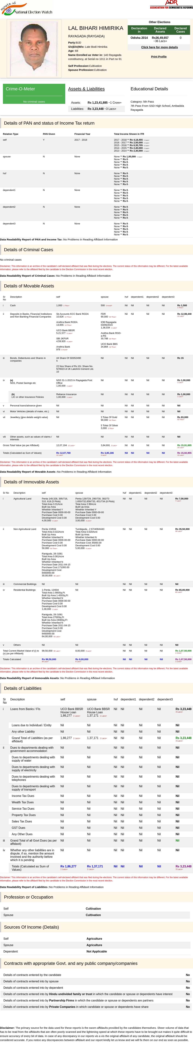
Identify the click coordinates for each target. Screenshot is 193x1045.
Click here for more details (159, 47)
